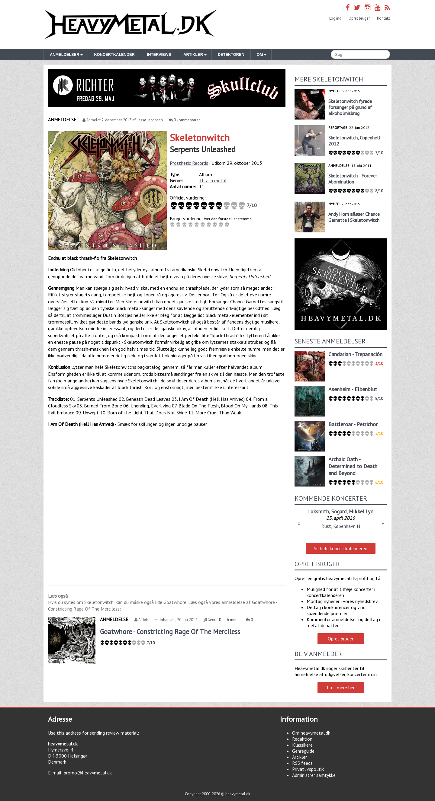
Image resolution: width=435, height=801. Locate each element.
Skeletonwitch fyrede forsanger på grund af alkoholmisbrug (350, 107)
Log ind (335, 18)
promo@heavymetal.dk (88, 773)
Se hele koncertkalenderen (340, 548)
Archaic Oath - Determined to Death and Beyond (352, 466)
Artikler (299, 757)
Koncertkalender (114, 54)
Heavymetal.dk (131, 24)
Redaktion (302, 739)
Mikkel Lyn (361, 511)
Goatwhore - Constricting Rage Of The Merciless (170, 631)
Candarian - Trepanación (355, 354)
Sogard (338, 511)
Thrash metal (213, 180)
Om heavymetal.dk (311, 733)
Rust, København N (340, 526)
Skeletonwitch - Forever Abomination (352, 179)
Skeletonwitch (200, 137)
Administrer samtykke (314, 775)
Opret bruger (359, 18)
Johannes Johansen (159, 619)
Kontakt (383, 18)
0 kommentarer (187, 120)
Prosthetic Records (189, 163)
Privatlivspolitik (308, 769)
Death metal (229, 619)
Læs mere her (341, 688)
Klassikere (302, 745)
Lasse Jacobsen (150, 120)
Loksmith (318, 511)
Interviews (159, 54)
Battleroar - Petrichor (353, 424)
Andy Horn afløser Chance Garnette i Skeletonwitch (354, 217)
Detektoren (231, 54)
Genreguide (303, 751)
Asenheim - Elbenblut (352, 389)
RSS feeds (302, 763)
